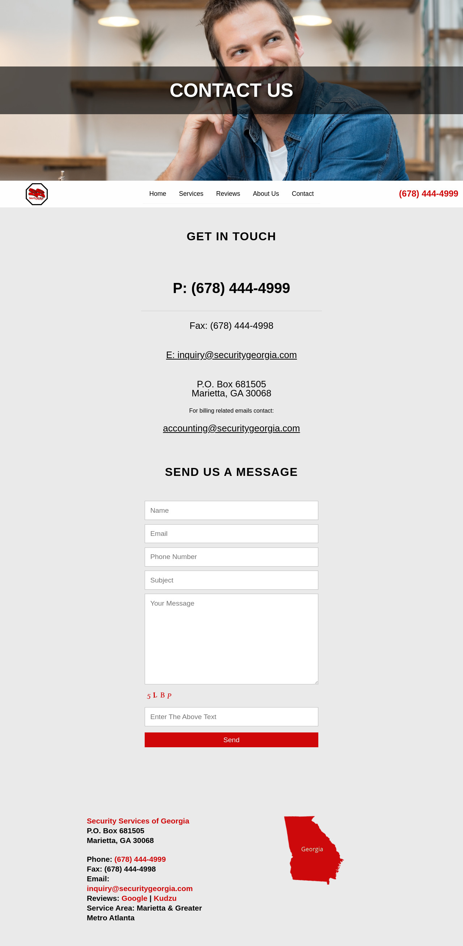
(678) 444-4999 (428, 193)
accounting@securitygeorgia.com (231, 428)
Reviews (228, 193)
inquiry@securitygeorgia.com (140, 888)
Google (135, 898)
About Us (266, 193)
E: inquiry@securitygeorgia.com (231, 355)
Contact (303, 193)
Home (157, 193)
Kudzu (165, 898)
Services (191, 193)
